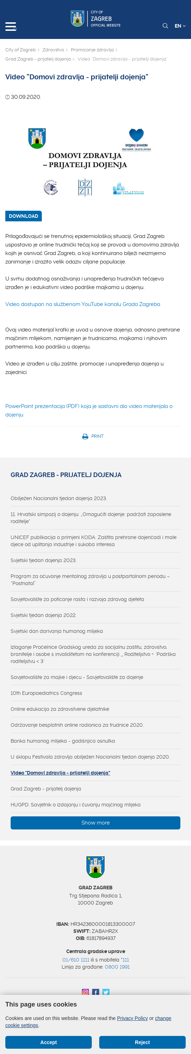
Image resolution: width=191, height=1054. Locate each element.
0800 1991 (117, 967)
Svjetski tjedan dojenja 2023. (44, 560)
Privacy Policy (132, 1018)
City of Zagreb (20, 49)
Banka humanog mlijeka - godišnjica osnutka (63, 741)
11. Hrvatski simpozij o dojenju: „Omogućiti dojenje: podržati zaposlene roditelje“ (91, 517)
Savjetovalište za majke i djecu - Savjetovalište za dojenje (77, 677)
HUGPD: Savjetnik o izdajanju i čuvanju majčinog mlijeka (76, 805)
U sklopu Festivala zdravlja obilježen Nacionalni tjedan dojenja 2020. (90, 757)
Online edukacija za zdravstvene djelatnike (60, 709)
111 (126, 960)
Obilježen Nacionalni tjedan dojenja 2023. (59, 498)
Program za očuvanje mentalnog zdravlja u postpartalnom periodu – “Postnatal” (90, 579)
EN (180, 26)
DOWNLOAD (23, 216)
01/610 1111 (75, 960)
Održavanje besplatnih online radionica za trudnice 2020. (77, 725)
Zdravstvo (53, 49)
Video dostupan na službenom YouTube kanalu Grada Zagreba (82, 304)
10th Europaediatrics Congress (46, 693)
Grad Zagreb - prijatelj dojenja (38, 59)
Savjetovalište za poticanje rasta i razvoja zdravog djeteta (77, 599)
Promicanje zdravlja (92, 49)
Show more (96, 823)
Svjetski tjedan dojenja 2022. (44, 615)
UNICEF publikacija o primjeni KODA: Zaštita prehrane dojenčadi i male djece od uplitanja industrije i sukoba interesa (93, 540)
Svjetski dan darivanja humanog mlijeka (57, 631)
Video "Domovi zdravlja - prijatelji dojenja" (60, 773)
